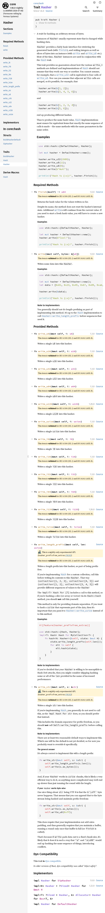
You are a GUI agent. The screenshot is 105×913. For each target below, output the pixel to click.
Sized (64, 885)
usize (77, 421)
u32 (73, 368)
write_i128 (45, 509)
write (41, 254)
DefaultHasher (67, 904)
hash (41, 3)
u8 (75, 254)
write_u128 (45, 404)
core (13, 4)
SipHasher (64, 880)
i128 (75, 509)
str (74, 687)
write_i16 (44, 456)
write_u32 (44, 368)
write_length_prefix (51, 544)
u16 (73, 351)
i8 (71, 439)
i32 (73, 474)
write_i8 (43, 439)
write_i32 (44, 474)
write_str (44, 687)
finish (42, 192)
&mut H (38, 889)
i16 (73, 456)
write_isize (45, 527)
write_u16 (44, 351)
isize (77, 527)
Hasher (45, 880)
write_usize (45, 421)
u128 (75, 404)
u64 (64, 192)
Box (42, 898)
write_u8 (43, 333)
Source (49, 11)
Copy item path (56, 7)
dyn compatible (53, 860)
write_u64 (44, 386)
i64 (73, 491)
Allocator (82, 895)
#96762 (68, 555)
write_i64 (44, 491)
